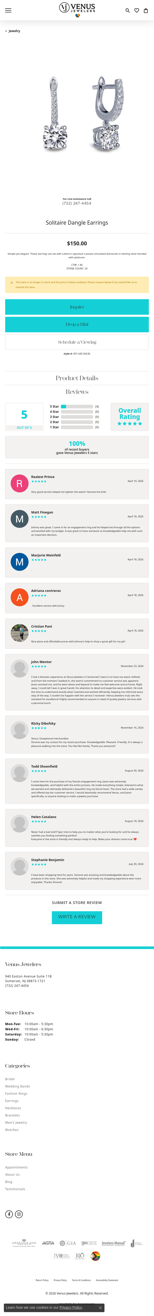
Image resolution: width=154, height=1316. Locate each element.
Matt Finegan (42, 512)
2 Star (54, 422)
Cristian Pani (41, 626)
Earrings (12, 1101)
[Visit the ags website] (24, 1243)
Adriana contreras (46, 590)
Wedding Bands (17, 1086)
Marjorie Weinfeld (46, 555)
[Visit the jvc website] (61, 1256)
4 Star (54, 411)
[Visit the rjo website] (80, 1256)
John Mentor (41, 661)
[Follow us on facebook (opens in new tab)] (9, 1214)
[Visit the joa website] (137, 1243)
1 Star (54, 427)
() (97, 406)
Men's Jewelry (16, 1122)
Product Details (77, 378)
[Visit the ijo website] (89, 1243)
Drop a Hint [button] (77, 324)
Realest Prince (43, 476)
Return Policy (42, 1280)
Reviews (77, 391)
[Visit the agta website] (48, 1243)
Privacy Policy (60, 1280)
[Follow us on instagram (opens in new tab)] (19, 1214)
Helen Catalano (43, 816)
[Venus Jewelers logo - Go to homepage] (77, 10)
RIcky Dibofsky (43, 723)
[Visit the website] (95, 1256)
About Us (12, 1174)
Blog (8, 1182)
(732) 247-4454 (77, 203)
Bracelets (12, 1115)
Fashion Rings (16, 1093)
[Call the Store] (17, 985)
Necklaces (13, 1108)
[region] (77, 121)
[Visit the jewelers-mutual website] (113, 1243)
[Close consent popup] (100, 1307)
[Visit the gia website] (68, 1243)
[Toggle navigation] (8, 10)
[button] (127, 10)
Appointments (16, 1167)
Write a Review (77, 917)
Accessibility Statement (107, 1280)
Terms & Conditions (81, 1280)
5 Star (54, 406)
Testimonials (15, 1189)
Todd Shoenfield (44, 766)
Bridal (10, 1079)
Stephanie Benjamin (47, 859)
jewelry (14, 31)
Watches (12, 1130)
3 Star (54, 417)
